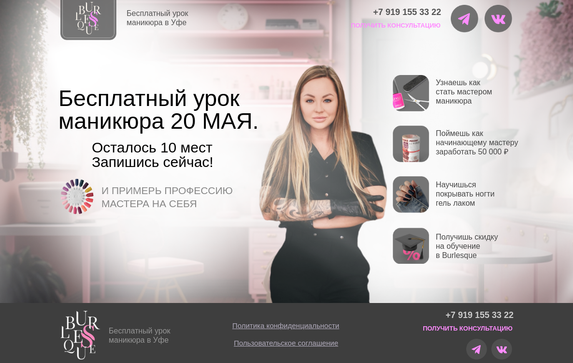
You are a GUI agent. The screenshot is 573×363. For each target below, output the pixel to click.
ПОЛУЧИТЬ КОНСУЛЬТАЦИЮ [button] (396, 25)
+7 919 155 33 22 (407, 12)
